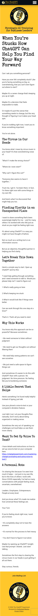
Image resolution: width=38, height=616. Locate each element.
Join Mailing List (19, 576)
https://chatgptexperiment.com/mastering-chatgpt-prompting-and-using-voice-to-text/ (19, 456)
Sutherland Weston (23, 609)
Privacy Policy (19, 611)
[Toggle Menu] (19, 2)
